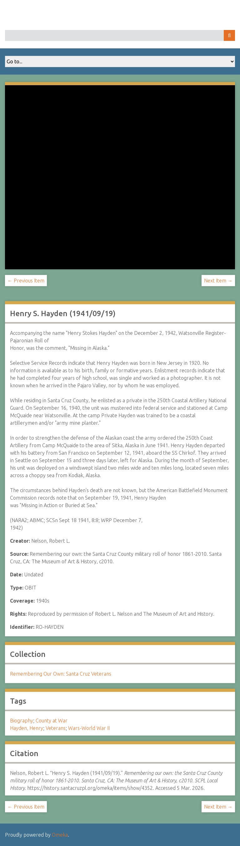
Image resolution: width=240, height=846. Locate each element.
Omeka (60, 835)
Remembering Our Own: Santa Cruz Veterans (60, 674)
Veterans (56, 728)
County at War (52, 720)
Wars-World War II (89, 728)
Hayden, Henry (26, 728)
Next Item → (218, 280)
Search (229, 35)
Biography (21, 720)
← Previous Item (26, 280)
